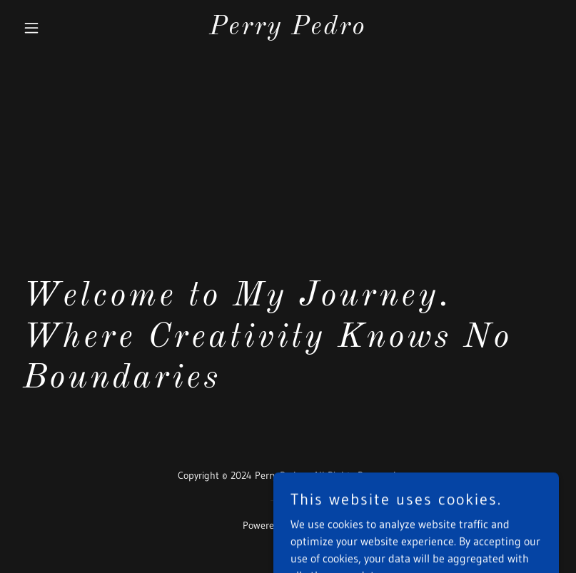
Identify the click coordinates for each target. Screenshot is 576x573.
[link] (287, 30)
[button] (57, 28)
